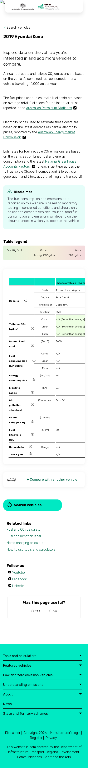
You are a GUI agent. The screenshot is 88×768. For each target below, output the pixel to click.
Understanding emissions (42, 685)
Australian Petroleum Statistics (49, 108)
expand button (80, 655)
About (42, 694)
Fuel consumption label (24, 536)
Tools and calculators (42, 656)
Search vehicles (18, 27)
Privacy (51, 738)
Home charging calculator (26, 543)
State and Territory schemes (42, 714)
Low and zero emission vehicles (42, 675)
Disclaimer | (13, 733)
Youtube (18, 572)
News (7, 704)
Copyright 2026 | (36, 733)
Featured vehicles (42, 665)
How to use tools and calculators (31, 549)
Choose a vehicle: (66, 282)
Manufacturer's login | (66, 733)
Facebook (19, 579)
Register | (37, 738)
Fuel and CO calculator (24, 529)
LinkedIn (18, 586)
